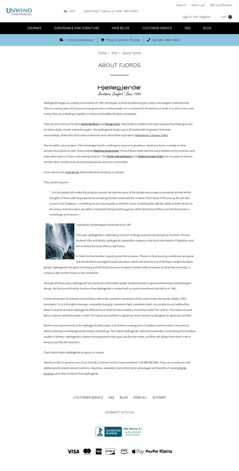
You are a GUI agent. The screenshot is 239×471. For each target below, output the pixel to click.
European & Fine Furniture (78, 28)
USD (71, 11)
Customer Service (158, 28)
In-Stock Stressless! (76, 40)
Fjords (84, 124)
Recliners (93, 124)
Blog (207, 28)
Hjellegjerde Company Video (151, 135)
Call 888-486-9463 (163, 40)
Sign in (187, 17)
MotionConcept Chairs (151, 156)
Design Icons (112, 124)
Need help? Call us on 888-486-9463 (111, 11)
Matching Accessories (106, 151)
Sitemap (159, 397)
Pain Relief (122, 28)
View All (140, 397)
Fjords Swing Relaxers (119, 156)
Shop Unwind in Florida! (120, 40)
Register (205, 17)
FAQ (189, 28)
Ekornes (36, 28)
